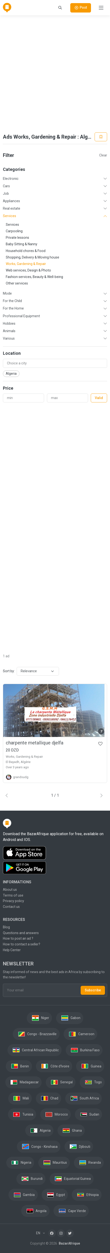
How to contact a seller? (21, 944)
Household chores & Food (25, 251)
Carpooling (14, 231)
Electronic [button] (11, 179)
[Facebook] (52, 1233)
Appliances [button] (11, 201)
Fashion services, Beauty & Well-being (34, 277)
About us (10, 889)
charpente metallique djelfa (34, 743)
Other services (17, 283)
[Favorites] (100, 743)
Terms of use (13, 895)
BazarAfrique (69, 1243)
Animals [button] (9, 331)
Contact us (11, 907)
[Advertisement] (54, 73)
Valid (99, 398)
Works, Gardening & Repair (26, 264)
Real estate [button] (11, 208)
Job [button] (6, 193)
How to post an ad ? (18, 938)
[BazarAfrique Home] (7, 8)
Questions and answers (21, 933)
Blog (6, 927)
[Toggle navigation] (101, 8)
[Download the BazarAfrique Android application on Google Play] (55, 867)
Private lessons (17, 237)
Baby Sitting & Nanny (21, 244)
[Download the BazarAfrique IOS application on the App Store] (55, 853)
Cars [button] (6, 186)
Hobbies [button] (9, 323)
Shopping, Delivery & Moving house (32, 257)
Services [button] (9, 216)
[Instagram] (61, 1233)
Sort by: (9, 671)
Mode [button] (7, 293)
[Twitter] (70, 1233)
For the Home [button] (13, 308)
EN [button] (38, 1233)
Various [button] (9, 338)
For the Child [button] (12, 301)
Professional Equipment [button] (21, 316)
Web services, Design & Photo (28, 270)
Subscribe (93, 990)
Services (12, 224)
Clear (103, 155)
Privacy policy (13, 901)
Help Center (12, 950)
